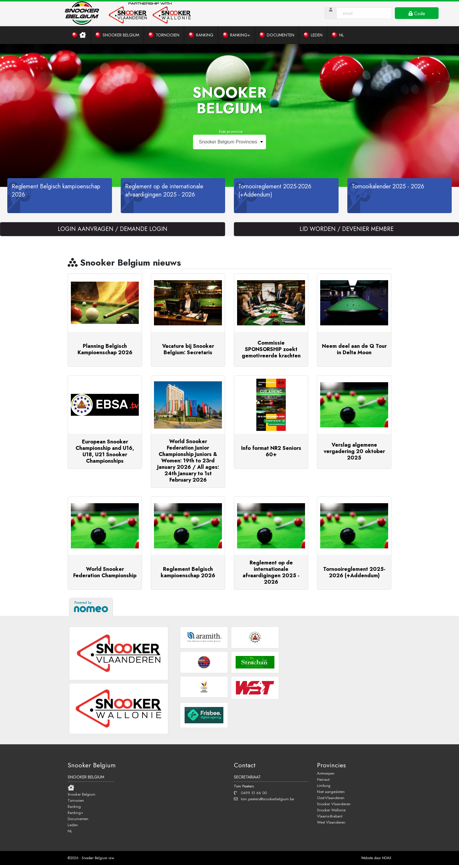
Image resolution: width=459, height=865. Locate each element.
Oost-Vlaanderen (330, 797)
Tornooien (76, 800)
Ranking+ (75, 812)
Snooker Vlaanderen (334, 803)
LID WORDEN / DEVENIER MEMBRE (346, 229)
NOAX (386, 858)
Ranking (74, 806)
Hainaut (323, 779)
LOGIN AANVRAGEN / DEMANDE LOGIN (112, 229)
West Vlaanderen (331, 822)
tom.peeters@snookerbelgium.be (264, 798)
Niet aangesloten (331, 791)
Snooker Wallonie (331, 810)
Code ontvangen (417, 14)
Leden (73, 824)
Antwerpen (325, 773)
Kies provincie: (231, 131)
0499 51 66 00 (250, 792)
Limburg (323, 785)
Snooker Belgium (81, 794)
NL (70, 831)
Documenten (78, 818)
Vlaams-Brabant (329, 816)
